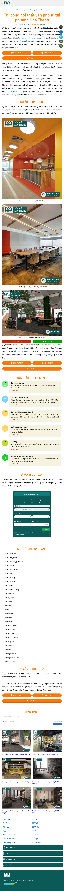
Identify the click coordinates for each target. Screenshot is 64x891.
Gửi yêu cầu (32, 58)
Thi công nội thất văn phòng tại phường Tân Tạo (16, 782)
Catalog (8, 853)
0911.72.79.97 (17, 53)
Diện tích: (23, 515)
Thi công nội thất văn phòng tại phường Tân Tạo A (46, 754)
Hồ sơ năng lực (10, 847)
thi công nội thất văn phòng (28, 38)
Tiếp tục (45, 529)
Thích (16, 24)
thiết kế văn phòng (16, 92)
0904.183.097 (47, 53)
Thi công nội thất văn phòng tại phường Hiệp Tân (16, 754)
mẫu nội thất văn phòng (23, 351)
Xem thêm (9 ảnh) (16, 341)
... (11, 390)
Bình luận (26, 24)
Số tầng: (41, 515)
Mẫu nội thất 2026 (11, 859)
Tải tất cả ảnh (47, 341)
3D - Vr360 (9, 865)
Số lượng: (40, 523)
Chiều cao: (23, 523)
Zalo (61, 36)
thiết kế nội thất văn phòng (25, 41)
